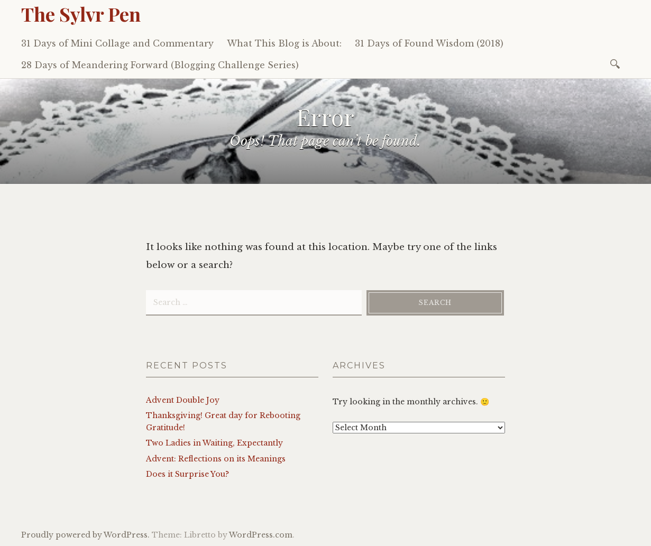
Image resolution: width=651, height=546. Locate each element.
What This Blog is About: (284, 43)
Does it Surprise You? (187, 474)
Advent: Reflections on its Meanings (216, 459)
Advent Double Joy (182, 400)
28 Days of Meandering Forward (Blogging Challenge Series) (160, 65)
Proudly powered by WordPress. (85, 535)
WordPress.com (260, 535)
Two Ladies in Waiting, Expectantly (214, 443)
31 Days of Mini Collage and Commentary (117, 43)
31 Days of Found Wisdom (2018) (429, 43)
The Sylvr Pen (81, 13)
